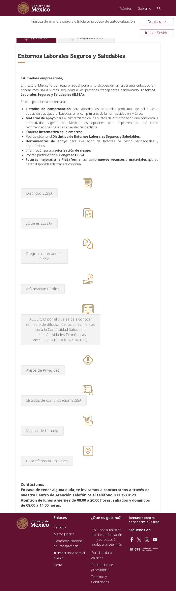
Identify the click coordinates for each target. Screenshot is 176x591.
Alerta (58, 565)
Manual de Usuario (42, 430)
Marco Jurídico (64, 534)
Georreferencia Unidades (47, 460)
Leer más (115, 544)
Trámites (125, 8)
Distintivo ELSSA (39, 193)
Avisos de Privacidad (43, 370)
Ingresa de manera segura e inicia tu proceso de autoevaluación (83, 21)
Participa (60, 527)
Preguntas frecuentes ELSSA (44, 256)
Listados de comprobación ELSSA (53, 400)
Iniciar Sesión (157, 33)
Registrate (157, 22)
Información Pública (42, 288)
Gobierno (144, 8)
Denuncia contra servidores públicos (144, 520)
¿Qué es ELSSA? (39, 223)
